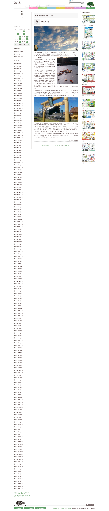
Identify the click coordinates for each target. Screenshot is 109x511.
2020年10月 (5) (19, 226)
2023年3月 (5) (19, 155)
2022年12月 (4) (19, 162)
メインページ (53, 145)
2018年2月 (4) (19, 306)
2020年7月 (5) (19, 234)
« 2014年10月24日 (45, 145)
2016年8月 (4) (19, 350)
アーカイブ (59, 145)
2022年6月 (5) (19, 177)
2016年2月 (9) (19, 365)
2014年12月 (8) (19, 399)
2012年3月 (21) (19, 481)
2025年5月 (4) (19, 90)
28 (19, 41)
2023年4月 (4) (19, 152)
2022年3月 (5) (19, 184)
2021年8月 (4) (19, 202)
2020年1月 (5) (19, 249)
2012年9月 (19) (19, 466)
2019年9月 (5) (19, 259)
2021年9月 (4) (19, 199)
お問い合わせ (68, 508)
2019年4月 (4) (19, 271)
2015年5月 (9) (19, 387)
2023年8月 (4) (19, 142)
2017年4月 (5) (19, 330)
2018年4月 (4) (19, 301)
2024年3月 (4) (19, 125)
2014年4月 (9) (19, 419)
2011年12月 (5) (19, 488)
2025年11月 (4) (19, 76)
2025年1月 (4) (19, 100)
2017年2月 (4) (19, 335)
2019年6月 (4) (19, 266)
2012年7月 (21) (19, 471)
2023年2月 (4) (19, 157)
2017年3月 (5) (19, 333)
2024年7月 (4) (19, 115)
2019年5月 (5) (19, 268)
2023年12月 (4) (19, 132)
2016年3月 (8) (19, 362)
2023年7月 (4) (19, 145)
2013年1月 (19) (19, 456)
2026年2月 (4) (19, 68)
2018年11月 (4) (19, 283)
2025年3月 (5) (19, 95)
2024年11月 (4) (19, 105)
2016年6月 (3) (19, 355)
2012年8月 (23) (19, 469)
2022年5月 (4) (19, 179)
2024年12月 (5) (19, 103)
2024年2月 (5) (19, 128)
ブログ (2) (18, 54)
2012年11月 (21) (20, 461)
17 (26, 36)
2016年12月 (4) (19, 340)
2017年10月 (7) (19, 315)
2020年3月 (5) (19, 244)
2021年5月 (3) (19, 209)
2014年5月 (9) (19, 417)
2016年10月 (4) (19, 345)
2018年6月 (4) (19, 296)
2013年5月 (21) (19, 446)
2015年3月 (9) (19, 392)
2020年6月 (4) (19, 236)
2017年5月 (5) (19, 328)
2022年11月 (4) (19, 165)
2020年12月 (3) (19, 221)
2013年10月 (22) (20, 434)
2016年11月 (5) (19, 343)
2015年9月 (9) (19, 377)
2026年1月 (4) (19, 71)
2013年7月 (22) (19, 441)
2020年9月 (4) (19, 229)
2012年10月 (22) (20, 464)
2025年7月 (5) (19, 86)
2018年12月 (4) (19, 281)
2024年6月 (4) (19, 118)
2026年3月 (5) (19, 66)
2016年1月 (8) (19, 367)
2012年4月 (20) (19, 479)
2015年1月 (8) (19, 397)
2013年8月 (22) (19, 439)
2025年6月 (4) (19, 88)
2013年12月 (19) (20, 429)
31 (26, 41)
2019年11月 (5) (19, 254)
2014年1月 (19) (19, 427)
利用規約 (62, 508)
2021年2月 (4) (19, 217)
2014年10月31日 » (67, 145)
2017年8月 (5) (19, 320)
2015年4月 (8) (19, 390)
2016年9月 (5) (19, 348)
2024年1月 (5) (19, 130)
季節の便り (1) (19, 56)
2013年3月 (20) (19, 451)
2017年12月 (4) (19, 310)
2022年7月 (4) (19, 175)
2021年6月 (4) (19, 207)
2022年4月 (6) (19, 182)
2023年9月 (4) (19, 140)
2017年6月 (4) (19, 325)
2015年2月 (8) (19, 395)
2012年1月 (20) (19, 486)
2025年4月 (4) (19, 93)
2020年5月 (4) (19, 239)
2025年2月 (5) (19, 98)
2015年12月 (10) (20, 370)
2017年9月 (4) (19, 318)
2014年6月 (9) (19, 414)
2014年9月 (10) (19, 407)
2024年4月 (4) (19, 123)
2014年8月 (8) (19, 409)
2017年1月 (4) (19, 338)
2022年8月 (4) (19, 172)
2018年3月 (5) (19, 303)
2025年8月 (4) (19, 83)
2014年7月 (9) (19, 412)
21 (19, 39)
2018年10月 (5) (19, 286)
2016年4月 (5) (19, 360)
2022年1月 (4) (19, 189)
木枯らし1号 (45, 22)
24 (26, 39)
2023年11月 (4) (19, 135)
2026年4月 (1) (19, 63)
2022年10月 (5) (19, 167)
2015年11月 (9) (19, 372)
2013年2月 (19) (19, 454)
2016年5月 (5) (19, 357)
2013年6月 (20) (19, 444)
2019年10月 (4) (19, 256)
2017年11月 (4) (19, 313)
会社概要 (55, 508)
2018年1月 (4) (19, 308)
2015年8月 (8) (19, 380)
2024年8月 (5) (19, 113)
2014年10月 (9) (19, 404)
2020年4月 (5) (19, 241)
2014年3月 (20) (19, 422)
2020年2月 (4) (19, 246)
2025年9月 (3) (19, 81)
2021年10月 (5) (19, 197)
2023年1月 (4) (19, 160)
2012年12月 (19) (20, 459)
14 (19, 36)
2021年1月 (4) (19, 219)
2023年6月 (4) (19, 147)
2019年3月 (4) (19, 273)
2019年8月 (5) (19, 261)
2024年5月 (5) (19, 120)
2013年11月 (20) (20, 432)
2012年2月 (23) (19, 483)
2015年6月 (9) (19, 385)
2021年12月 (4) (19, 192)
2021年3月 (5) (19, 214)
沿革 (59, 508)
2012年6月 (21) (19, 474)
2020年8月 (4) (19, 231)
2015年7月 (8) (19, 382)
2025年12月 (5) (19, 73)
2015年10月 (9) (19, 375)
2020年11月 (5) (19, 224)
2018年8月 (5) (19, 291)
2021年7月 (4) (19, 204)
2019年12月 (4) (19, 251)
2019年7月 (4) (19, 263)
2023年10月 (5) (19, 137)
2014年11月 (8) (19, 402)
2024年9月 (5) (19, 110)
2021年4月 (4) (19, 212)
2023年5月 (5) (19, 150)
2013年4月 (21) (19, 449)
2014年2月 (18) (19, 424)
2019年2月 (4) (19, 276)
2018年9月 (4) (19, 288)
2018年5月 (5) (19, 298)
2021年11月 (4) (19, 194)
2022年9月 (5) (19, 170)
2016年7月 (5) (19, 352)
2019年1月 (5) (19, 278)
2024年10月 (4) (19, 108)
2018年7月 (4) (19, 293)
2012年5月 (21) (19, 476)
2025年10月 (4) (19, 78)
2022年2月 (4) (19, 187)
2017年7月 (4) (19, 323)
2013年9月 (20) (19, 437)
